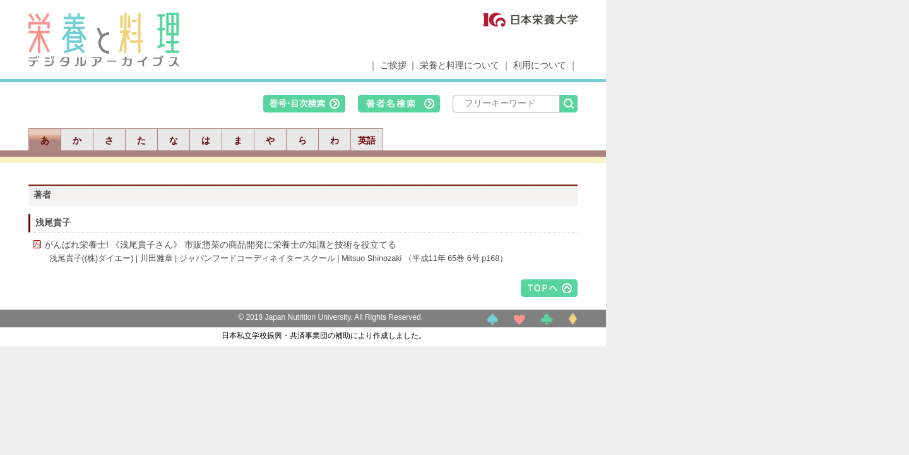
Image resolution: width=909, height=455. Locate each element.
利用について (539, 65)
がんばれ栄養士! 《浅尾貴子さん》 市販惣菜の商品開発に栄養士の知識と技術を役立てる (220, 245)
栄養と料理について (459, 65)
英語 (367, 140)
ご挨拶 (393, 65)
